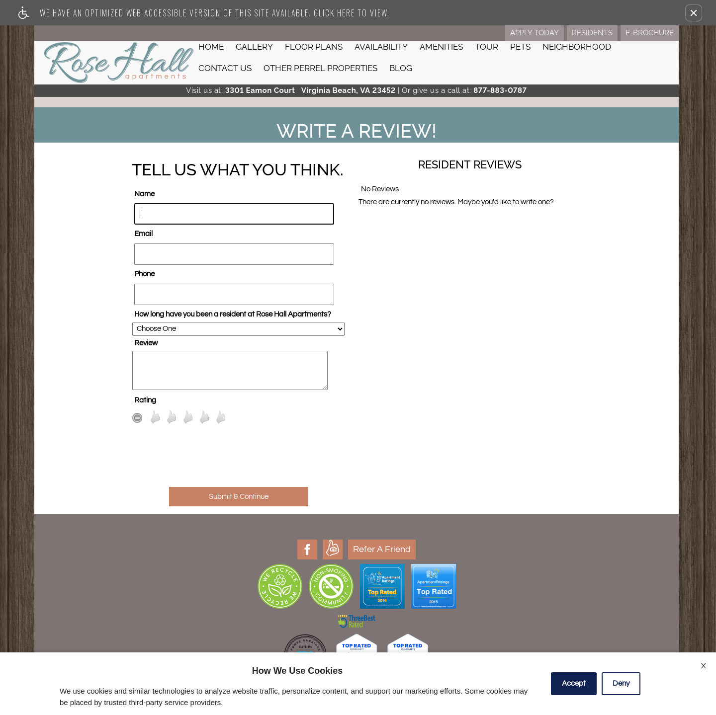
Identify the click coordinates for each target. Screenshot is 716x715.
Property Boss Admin (434, 613)
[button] (694, 13)
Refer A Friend (185, 549)
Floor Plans (314, 47)
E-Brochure (650, 32)
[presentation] (238, 460)
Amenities (441, 47)
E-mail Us (617, 631)
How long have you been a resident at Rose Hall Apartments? (232, 314)
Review (146, 343)
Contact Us (225, 68)
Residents (592, 32)
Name (144, 194)
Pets (520, 47)
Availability (381, 47)
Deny (621, 683)
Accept (574, 683)
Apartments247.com (371, 590)
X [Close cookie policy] (703, 666)
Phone (144, 274)
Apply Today (534, 32)
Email (143, 234)
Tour (486, 47)
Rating (145, 400)
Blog (400, 68)
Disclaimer (293, 613)
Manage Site (385, 613)
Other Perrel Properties (320, 68)
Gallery (254, 47)
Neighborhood (576, 47)
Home (211, 47)
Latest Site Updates (337, 613)
